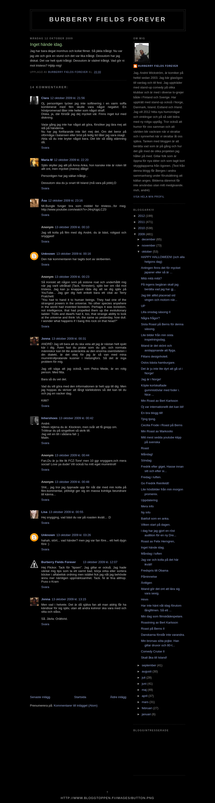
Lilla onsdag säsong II (156, 312)
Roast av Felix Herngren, (158, 541)
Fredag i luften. (151, 477)
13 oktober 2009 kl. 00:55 (66, 512)
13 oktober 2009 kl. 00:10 (72, 227)
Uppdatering (149, 500)
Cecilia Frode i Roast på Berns (161, 425)
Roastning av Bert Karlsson (159, 622)
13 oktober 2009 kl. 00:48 (72, 482)
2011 (142, 222)
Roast (145, 448)
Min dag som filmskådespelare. (162, 616)
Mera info (147, 506)
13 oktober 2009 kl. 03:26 (73, 535)
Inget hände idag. (152, 547)
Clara (45, 98)
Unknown (48, 253)
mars (145, 702)
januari (147, 714)
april (145, 696)
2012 (142, 216)
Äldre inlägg (118, 697)
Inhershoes (49, 418)
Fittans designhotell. (154, 356)
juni (144, 683)
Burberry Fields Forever (107, 19)
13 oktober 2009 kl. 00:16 (73, 253)
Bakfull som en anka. (155, 518)
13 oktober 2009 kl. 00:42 (76, 418)
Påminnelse (149, 576)
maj (145, 690)
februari (147, 708)
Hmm (144, 599)
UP (143, 306)
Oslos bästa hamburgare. (158, 362)
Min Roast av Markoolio (157, 431)
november (149, 245)
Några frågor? (150, 318)
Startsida (80, 697)
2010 (142, 228)
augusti (147, 671)
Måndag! (147, 454)
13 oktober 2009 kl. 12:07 (100, 562)
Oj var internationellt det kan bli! (162, 407)
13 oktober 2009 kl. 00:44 (72, 455)
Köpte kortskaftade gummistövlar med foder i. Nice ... (160, 390)
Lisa (44, 512)
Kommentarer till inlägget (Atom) (76, 705)
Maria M (47, 160)
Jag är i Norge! (151, 379)
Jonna (45, 338)
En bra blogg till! (152, 413)
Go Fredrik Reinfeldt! (155, 483)
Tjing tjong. (148, 419)
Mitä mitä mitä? (151, 278)
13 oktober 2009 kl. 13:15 (69, 599)
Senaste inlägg (40, 697)
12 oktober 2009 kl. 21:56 (67, 98)
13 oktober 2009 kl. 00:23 (72, 276)
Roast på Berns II (152, 628)
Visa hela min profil (148, 196)
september (149, 665)
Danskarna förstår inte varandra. (163, 634)
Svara (45, 147)
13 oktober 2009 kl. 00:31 (69, 338)
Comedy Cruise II (152, 651)
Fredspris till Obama (154, 570)
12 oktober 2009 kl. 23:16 (65, 200)
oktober (147, 251)
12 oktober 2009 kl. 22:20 (71, 160)
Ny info (145, 512)
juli (144, 677)
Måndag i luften (151, 553)
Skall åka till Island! (154, 657)
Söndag (146, 460)
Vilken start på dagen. (156, 524)
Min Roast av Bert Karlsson (159, 400)
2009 (142, 234)
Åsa (44, 200)
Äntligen (146, 582)
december (149, 239)
